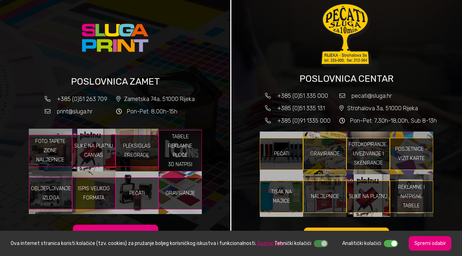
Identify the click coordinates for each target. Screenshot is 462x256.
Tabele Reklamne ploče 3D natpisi (180, 150)
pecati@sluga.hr (371, 95)
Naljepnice (325, 196)
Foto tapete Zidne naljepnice (50, 150)
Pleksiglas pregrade (137, 150)
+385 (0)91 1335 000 (304, 120)
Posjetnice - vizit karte (411, 153)
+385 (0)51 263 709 (82, 99)
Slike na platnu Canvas (93, 150)
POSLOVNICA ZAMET (115, 81)
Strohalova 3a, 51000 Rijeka (382, 108)
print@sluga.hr (74, 111)
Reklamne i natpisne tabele (411, 196)
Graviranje (180, 193)
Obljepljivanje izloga (51, 193)
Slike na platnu (368, 196)
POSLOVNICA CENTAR (346, 78)
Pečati (137, 193)
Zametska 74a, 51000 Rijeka (159, 99)
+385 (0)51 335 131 (300, 108)
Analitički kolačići (361, 243)
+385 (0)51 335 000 (302, 95)
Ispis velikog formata (94, 193)
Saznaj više (270, 243)
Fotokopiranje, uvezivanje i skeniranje (368, 154)
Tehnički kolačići (292, 243)
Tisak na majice (281, 196)
